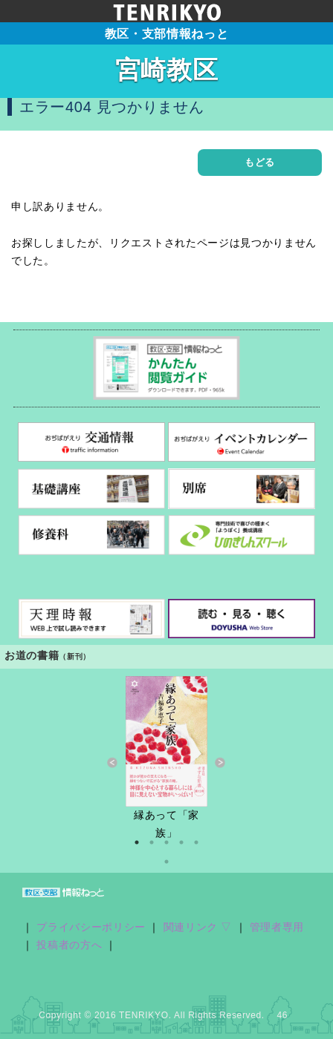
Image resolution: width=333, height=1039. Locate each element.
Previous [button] (112, 763)
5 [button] (196, 842)
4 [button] (181, 842)
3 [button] (166, 842)
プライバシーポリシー (91, 927)
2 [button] (151, 842)
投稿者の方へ (69, 945)
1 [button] (136, 842)
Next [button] (220, 763)
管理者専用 (277, 927)
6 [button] (166, 861)
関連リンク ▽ (198, 927)
